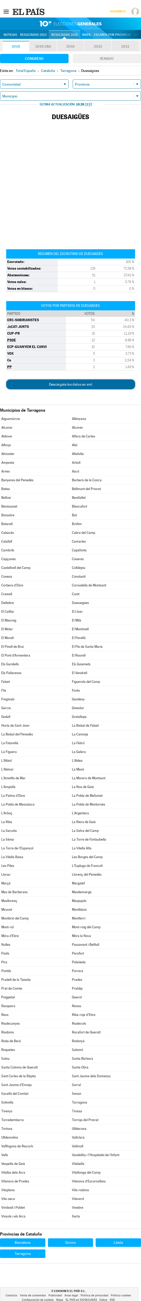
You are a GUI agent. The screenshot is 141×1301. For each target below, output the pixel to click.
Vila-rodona (80, 1190)
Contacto (11, 1295)
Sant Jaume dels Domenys (91, 1076)
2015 (98, 46)
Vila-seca (8, 1199)
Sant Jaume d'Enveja (16, 1085)
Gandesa (78, 699)
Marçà (6, 883)
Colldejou (78, 568)
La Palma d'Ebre (13, 796)
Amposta (7, 463)
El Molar (7, 629)
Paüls (5, 953)
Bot (74, 515)
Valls (4, 1155)
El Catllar (7, 612)
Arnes (5, 471)
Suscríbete (118, 11)
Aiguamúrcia (10, 419)
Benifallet (79, 498)
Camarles (79, 541)
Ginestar (78, 708)
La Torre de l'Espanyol (17, 848)
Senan (76, 1094)
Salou (5, 1058)
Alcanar (7, 427)
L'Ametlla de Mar (13, 778)
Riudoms (7, 1032)
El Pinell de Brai (12, 647)
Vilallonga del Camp (86, 1172)
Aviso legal (71, 1295)
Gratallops (79, 717)
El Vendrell (79, 673)
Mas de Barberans (14, 892)
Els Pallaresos (11, 673)
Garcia (6, 708)
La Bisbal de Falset (85, 725)
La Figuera (9, 752)
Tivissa (77, 1111)
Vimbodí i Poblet (13, 1207)
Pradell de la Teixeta (16, 980)
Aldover (6, 436)
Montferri (78, 918)
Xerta (76, 1216)
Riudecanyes (10, 1023)
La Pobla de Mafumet (87, 796)
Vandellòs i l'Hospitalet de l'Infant (95, 1155)
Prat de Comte (11, 988)
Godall (5, 717)
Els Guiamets (81, 664)
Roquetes (8, 1050)
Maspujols (79, 901)
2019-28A (43, 46)
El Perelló (79, 638)
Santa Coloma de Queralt (19, 1067)
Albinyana (79, 419)
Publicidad (55, 1295)
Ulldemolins (9, 1137)
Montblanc (79, 909)
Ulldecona (79, 1129)
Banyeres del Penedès (17, 480)
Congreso (34, 58)
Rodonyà (78, 1041)
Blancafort (79, 506)
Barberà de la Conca (87, 480)
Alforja (6, 445)
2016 (70, 46)
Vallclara (78, 1137)
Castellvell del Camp (15, 568)
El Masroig (8, 620)
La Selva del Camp (85, 831)
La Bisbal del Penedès (17, 734)
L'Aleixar (7, 769)
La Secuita (9, 831)
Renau (76, 1006)
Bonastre (7, 515)
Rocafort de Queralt (86, 1032)
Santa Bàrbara (82, 1058)
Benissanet (9, 506)
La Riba (6, 822)
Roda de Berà (11, 1041)
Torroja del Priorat (85, 1120)
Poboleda (79, 962)
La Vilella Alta (82, 848)
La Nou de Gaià (83, 787)
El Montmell (80, 629)
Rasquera (8, 1006)
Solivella (7, 1102)
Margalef (78, 883)
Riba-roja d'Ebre (83, 1015)
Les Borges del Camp (87, 857)
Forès (76, 690)
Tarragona (79, 1102)
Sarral (76, 1085)
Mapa (86, 35)
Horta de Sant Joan (15, 725)
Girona (70, 1242)
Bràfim (77, 524)
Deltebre (7, 603)
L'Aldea (77, 761)
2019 (16, 46)
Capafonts (79, 550)
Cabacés (7, 533)
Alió (74, 445)
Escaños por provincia (112, 35)
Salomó (77, 1050)
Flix (3, 690)
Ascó (75, 471)
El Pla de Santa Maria (87, 647)
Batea (5, 489)
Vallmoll (77, 1146)
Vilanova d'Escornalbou (89, 1181)
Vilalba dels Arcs (13, 1172)
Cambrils (7, 550)
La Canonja (80, 734)
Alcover (77, 427)
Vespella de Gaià (13, 1164)
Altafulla (78, 454)
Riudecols (79, 1023)
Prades (77, 980)
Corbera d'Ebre (12, 585)
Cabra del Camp (83, 533)
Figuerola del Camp (86, 682)
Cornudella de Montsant (89, 585)
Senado (107, 58)
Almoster (7, 454)
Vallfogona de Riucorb (17, 1146)
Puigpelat (8, 997)
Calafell (6, 541)
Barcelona (22, 1242)
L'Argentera (80, 813)
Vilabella (78, 1164)
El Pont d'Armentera (15, 655)
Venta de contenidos (33, 1295)
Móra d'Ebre (10, 936)
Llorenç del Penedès (87, 874)
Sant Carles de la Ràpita (18, 1076)
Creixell (6, 594)
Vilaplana (8, 1190)
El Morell (7, 638)
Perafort (78, 953)
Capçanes (8, 559)
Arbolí (76, 463)
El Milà (76, 620)
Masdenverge (82, 892)
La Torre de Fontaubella (89, 839)
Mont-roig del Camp (86, 927)
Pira (4, 962)
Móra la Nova (81, 936)
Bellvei (6, 498)
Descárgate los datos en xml (70, 384)
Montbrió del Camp (15, 918)
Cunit (75, 594)
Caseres (78, 559)
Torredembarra (12, 1120)
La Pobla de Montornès (88, 804)
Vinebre (77, 1207)
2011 (125, 46)
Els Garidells (10, 664)
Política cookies (121, 1295)
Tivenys (6, 1111)
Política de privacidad (94, 1295)
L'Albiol (6, 761)
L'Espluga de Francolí (87, 866)
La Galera (79, 752)
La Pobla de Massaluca (18, 804)
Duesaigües (80, 603)
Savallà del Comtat (14, 1094)
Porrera (77, 971)
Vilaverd (78, 1199)
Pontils (6, 971)
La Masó (78, 769)
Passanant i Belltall (85, 945)
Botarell (7, 524)
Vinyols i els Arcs (13, 1216)
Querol (77, 997)
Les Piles (7, 866)
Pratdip (77, 988)
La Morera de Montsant (88, 778)
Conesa (6, 576)
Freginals (7, 699)
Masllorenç (9, 901)
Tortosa (6, 1129)
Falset (5, 682)
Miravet (6, 909)
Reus (5, 1015)
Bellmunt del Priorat (86, 489)
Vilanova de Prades (15, 1181)
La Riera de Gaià (84, 822)
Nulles (5, 945)
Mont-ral (7, 927)
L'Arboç (6, 813)
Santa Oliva (80, 1067)
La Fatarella (9, 743)
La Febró (78, 743)
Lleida (118, 1242)
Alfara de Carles (83, 436)
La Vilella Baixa (12, 857)
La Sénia (7, 839)
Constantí (79, 576)
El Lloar (77, 612)
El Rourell (79, 655)
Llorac (6, 874)
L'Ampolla (8, 787)
